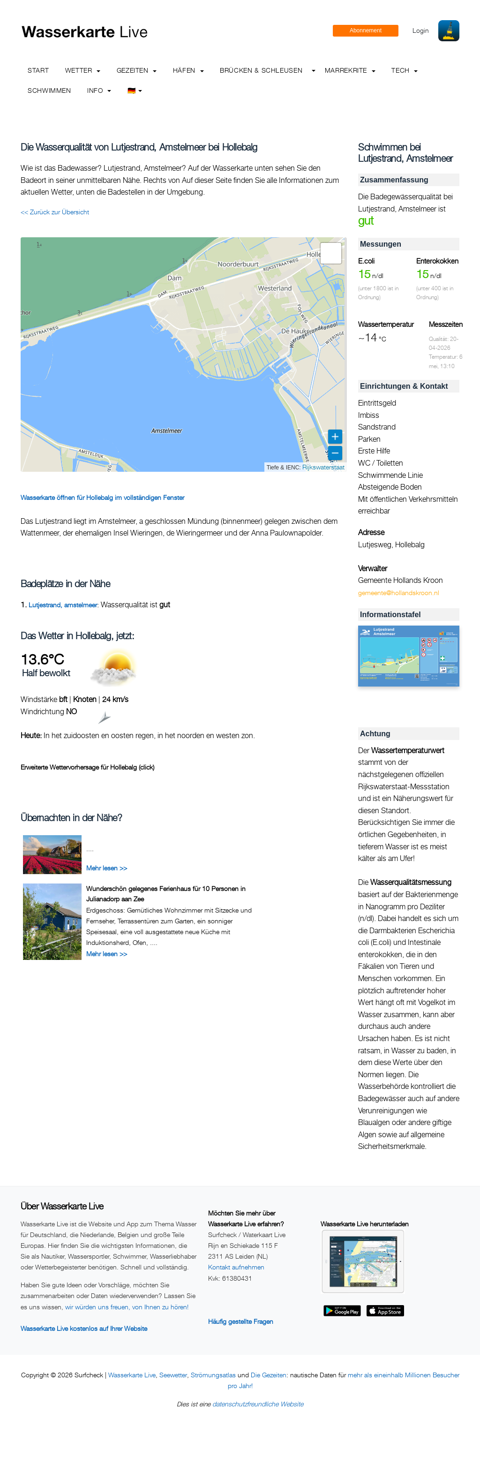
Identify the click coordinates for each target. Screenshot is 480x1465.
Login (420, 30)
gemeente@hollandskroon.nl (398, 593)
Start (38, 70)
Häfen (188, 70)
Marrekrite (350, 70)
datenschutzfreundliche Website (257, 1404)
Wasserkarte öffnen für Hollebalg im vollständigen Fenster (102, 497)
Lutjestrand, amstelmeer (63, 605)
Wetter (82, 70)
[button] (331, 253)
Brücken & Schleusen (261, 70)
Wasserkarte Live (132, 1375)
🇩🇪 (135, 90)
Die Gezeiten (268, 1375)
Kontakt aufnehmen (236, 1267)
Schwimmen (49, 90)
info (99, 90)
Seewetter (173, 1375)
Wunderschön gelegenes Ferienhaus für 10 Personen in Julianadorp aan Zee (166, 893)
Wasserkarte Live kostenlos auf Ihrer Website (84, 1328)
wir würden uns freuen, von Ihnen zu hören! (126, 1307)
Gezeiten (137, 70)
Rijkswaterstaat (323, 467)
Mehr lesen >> (106, 868)
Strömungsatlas (213, 1375)
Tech (404, 70)
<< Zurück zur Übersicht (55, 212)
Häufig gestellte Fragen (240, 1321)
